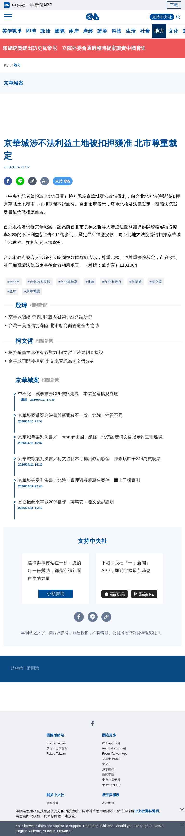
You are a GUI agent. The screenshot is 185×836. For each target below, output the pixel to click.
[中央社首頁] (92, 16)
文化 (173, 31)
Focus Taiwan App (114, 753)
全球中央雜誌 (111, 759)
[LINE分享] (20, 181)
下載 (174, 5)
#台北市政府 (112, 282)
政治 (45, 31)
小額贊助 (56, 593)
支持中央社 (162, 17)
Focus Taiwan (56, 743)
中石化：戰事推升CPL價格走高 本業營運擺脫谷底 (68, 393)
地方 (159, 31)
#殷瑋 (11, 291)
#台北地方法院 (39, 282)
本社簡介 (53, 803)
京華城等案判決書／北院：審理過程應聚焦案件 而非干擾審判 (79, 480)
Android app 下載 (114, 748)
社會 (145, 31)
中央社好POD (111, 785)
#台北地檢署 (68, 282)
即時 (31, 31)
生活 (131, 31)
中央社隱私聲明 (146, 811)
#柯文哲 (156, 282)
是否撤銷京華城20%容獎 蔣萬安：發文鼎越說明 (66, 502)
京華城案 (27, 380)
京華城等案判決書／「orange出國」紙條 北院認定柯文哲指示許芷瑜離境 (90, 437)
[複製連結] (32, 181)
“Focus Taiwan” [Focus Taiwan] (56, 831)
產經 (88, 31)
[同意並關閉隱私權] (182, 810)
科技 (116, 31)
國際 (60, 31)
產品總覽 (108, 803)
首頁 (7, 65)
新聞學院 (108, 774)
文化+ (106, 764)
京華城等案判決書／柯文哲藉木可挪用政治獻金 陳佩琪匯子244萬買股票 (89, 458)
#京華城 (135, 282)
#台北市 (13, 282)
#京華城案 (32, 291)
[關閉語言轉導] (182, 825)
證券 (102, 31)
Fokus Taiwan (56, 753)
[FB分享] (8, 181)
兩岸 (74, 31)
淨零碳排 (108, 769)
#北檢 (90, 282)
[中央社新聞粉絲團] (92, 724)
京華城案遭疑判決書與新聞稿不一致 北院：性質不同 (70, 415)
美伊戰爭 (12, 31)
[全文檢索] (178, 17)
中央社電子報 (111, 779)
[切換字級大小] (44, 181)
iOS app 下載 (111, 743)
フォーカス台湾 (57, 748)
